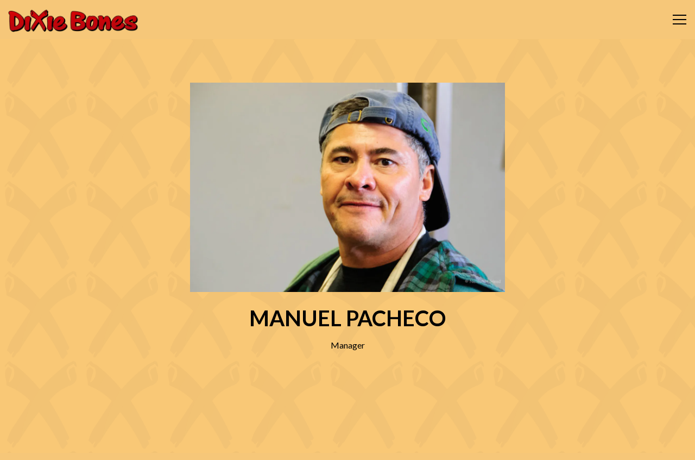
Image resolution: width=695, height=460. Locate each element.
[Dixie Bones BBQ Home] (73, 19)
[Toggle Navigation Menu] (679, 19)
